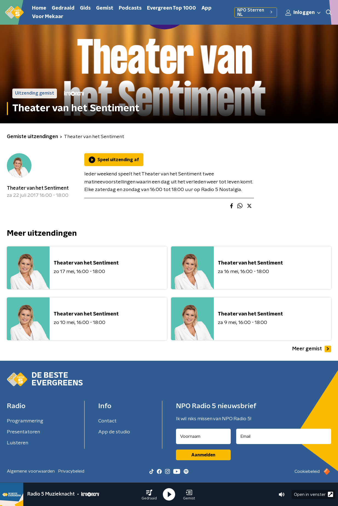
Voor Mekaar (47, 16)
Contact (107, 421)
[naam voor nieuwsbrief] (203, 436)
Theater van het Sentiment (38, 188)
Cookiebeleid (307, 471)
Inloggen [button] (303, 13)
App (206, 8)
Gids (85, 8)
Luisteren (17, 442)
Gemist (104, 8)
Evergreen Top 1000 (171, 8)
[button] (149, 494)
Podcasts (130, 8)
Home (39, 8)
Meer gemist (311, 349)
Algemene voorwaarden (31, 471)
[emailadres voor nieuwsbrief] (283, 436)
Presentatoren (23, 432)
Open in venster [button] (313, 494)
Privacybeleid (71, 471)
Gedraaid (63, 8)
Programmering (25, 421)
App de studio (114, 432)
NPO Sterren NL (255, 12)
